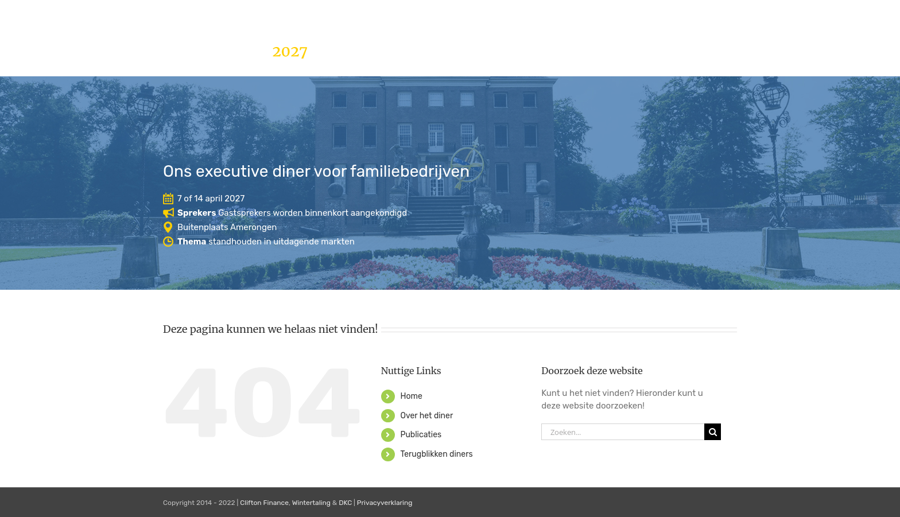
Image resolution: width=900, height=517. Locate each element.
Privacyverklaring (385, 503)
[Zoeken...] (622, 431)
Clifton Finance (264, 503)
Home (411, 396)
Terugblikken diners (436, 454)
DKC (345, 503)
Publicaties (420, 435)
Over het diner (426, 416)
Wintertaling (311, 503)
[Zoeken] (712, 431)
